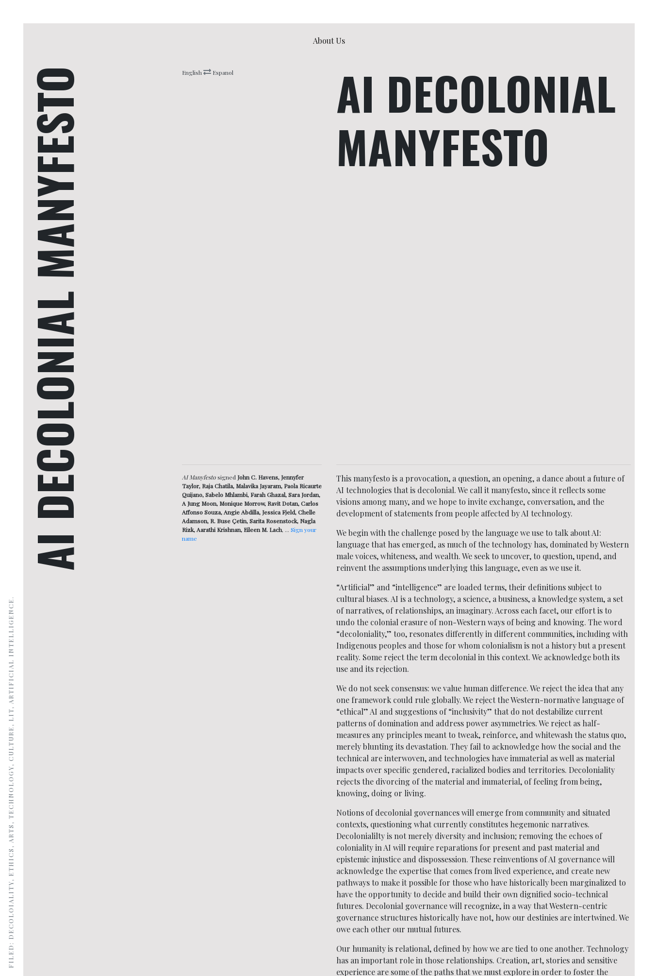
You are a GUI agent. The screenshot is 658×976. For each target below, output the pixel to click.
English (192, 72)
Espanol (222, 72)
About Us (331, 40)
